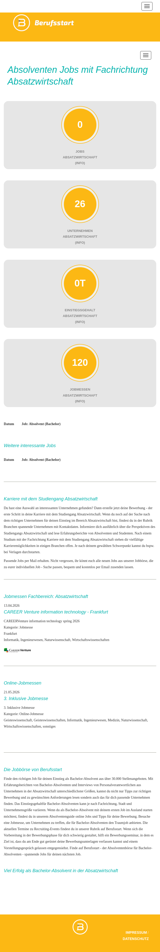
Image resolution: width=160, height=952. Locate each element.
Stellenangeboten (134, 779)
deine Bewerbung (124, 816)
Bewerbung (137, 508)
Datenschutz (136, 939)
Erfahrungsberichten (18, 785)
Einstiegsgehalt (31, 804)
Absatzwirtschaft (35, 533)
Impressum (136, 932)
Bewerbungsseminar (124, 835)
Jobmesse (17, 823)
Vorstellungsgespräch (19, 848)
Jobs (43, 854)
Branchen (10, 527)
